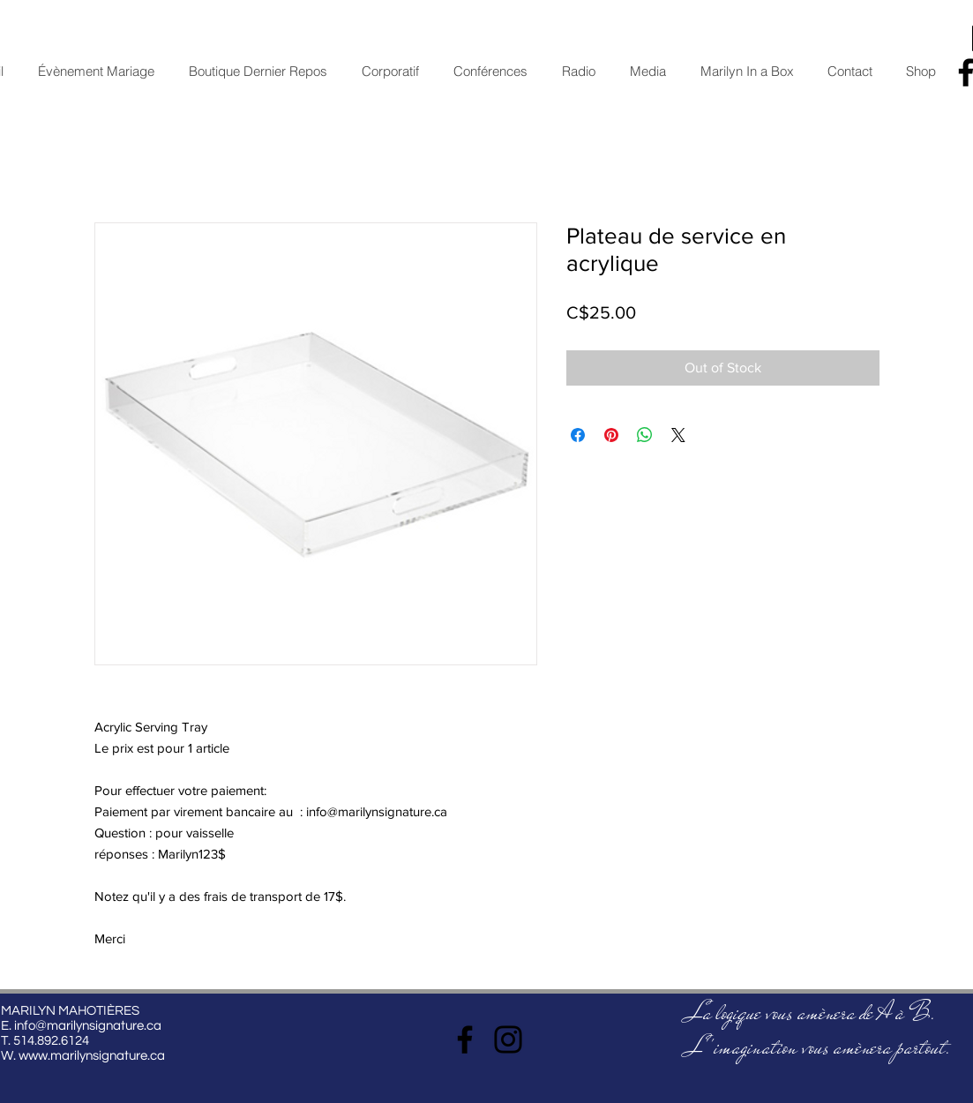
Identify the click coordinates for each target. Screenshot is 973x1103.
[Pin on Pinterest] (611, 435)
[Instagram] (508, 1039)
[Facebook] (464, 1039)
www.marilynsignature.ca (92, 1055)
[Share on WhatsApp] (644, 435)
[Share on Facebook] (577, 435)
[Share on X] (678, 435)
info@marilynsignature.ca (87, 1025)
